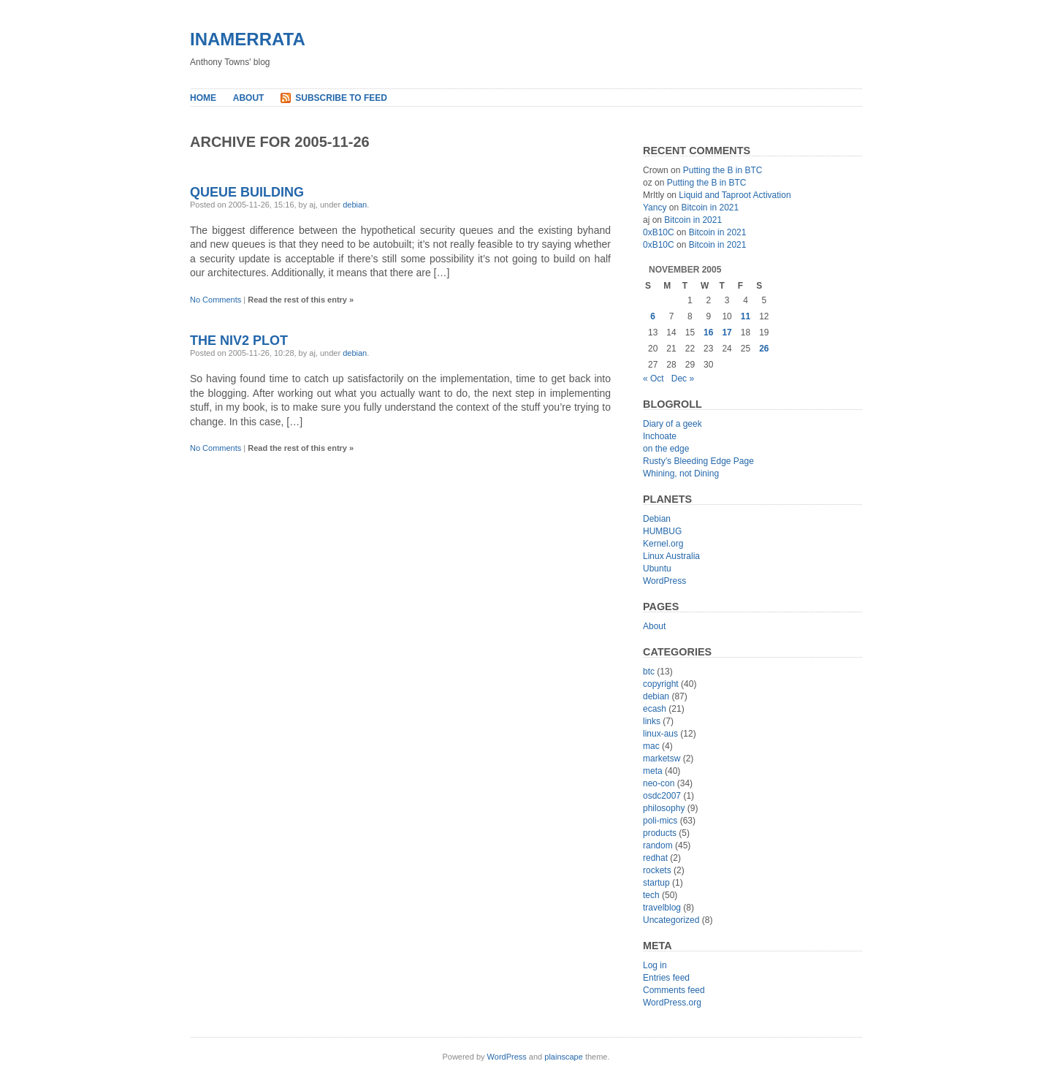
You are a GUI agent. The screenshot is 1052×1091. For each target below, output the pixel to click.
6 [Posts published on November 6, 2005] (652, 316)
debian (355, 204)
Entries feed (666, 978)
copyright (661, 684)
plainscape (563, 1056)
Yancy (654, 207)
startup (656, 883)
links (651, 721)
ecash (654, 709)
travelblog (662, 907)
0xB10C (658, 232)
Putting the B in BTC (723, 170)
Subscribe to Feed (341, 98)
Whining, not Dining (681, 473)
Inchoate (659, 436)
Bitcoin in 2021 (710, 207)
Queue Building (247, 192)
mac (651, 746)
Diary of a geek (672, 424)
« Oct (653, 378)
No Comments (215, 299)
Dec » (682, 378)
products (659, 833)
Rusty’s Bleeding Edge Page (698, 461)
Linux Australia (671, 556)
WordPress (664, 581)
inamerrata (247, 39)
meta (653, 771)
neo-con (658, 783)
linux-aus (660, 734)
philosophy (664, 808)
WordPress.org (672, 1002)
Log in (655, 965)
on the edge (666, 449)
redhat (655, 858)
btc (649, 671)
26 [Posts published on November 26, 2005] (764, 348)
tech (651, 895)
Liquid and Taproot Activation (734, 195)
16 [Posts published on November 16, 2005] (708, 332)
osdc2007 (662, 796)
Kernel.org (663, 544)
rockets (657, 870)
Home (203, 98)
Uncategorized (671, 920)
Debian (657, 519)
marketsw (661, 758)
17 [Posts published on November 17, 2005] (726, 332)
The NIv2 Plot (239, 340)
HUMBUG (662, 531)
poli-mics (660, 821)
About (248, 98)
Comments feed (674, 990)
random (658, 845)
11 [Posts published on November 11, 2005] (745, 316)
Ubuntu (657, 568)
